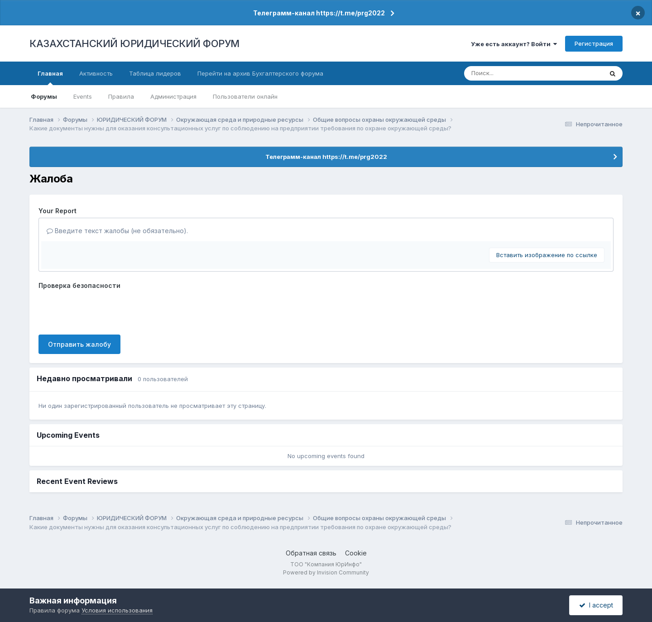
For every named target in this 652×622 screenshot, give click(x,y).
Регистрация (594, 43)
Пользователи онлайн (245, 96)
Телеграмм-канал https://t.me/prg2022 (319, 13)
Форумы (44, 96)
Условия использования (117, 610)
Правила (121, 96)
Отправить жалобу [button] (79, 344)
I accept (596, 605)
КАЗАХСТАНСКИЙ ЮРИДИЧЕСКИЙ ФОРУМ (134, 43)
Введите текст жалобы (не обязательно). (117, 230)
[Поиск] (517, 73)
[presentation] (107, 310)
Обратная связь (311, 553)
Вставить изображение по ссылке (546, 254)
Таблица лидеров (155, 73)
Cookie (356, 553)
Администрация (173, 96)
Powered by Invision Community (326, 572)
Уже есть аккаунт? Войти (514, 44)
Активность (96, 73)
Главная (50, 77)
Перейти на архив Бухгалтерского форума (260, 73)
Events (82, 96)
